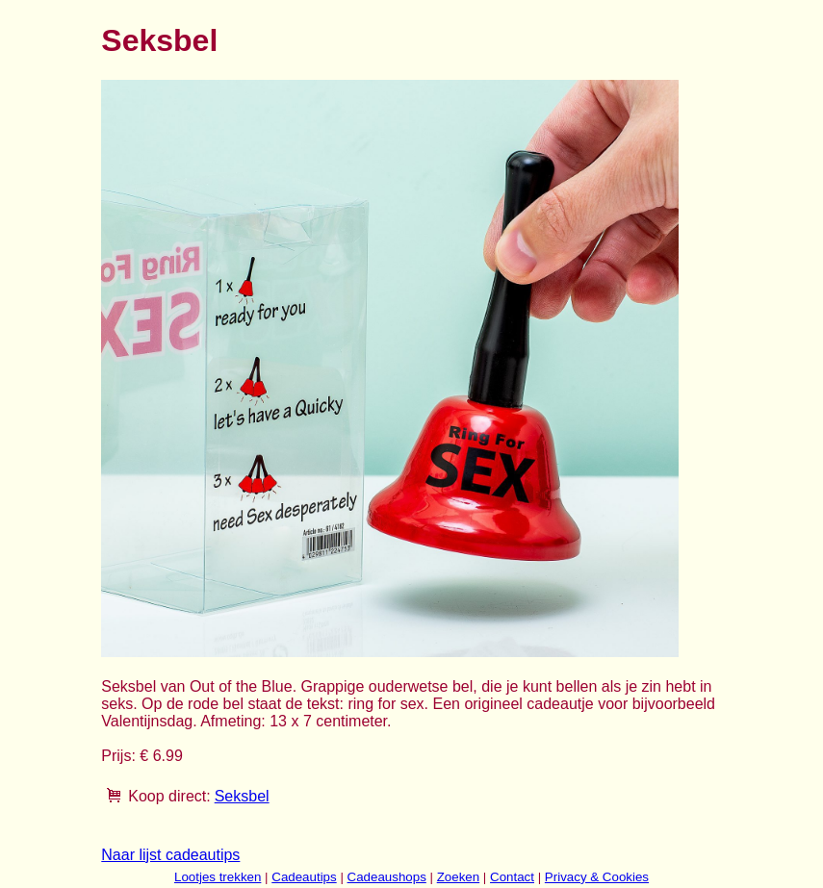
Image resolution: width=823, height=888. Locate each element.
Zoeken (458, 877)
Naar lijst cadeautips (170, 855)
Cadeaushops (386, 877)
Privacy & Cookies (597, 877)
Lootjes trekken (217, 877)
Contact (512, 877)
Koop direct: (169, 796)
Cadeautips (303, 877)
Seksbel (242, 796)
